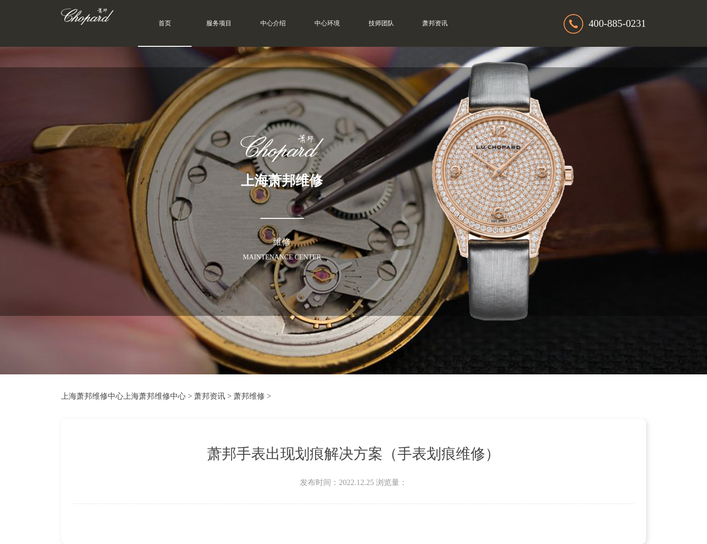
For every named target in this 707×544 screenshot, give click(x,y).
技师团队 (381, 23)
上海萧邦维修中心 (92, 396)
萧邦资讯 (435, 23)
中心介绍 (273, 23)
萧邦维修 (249, 396)
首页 (164, 23)
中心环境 (327, 23)
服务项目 (219, 23)
